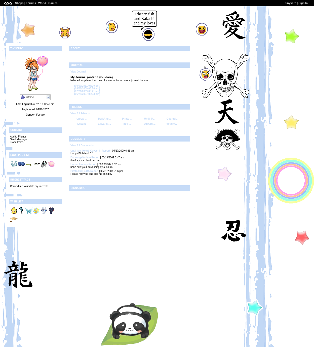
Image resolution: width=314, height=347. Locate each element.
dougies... (172, 123)
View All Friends (80, 113)
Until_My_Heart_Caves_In (85, 150)
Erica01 (81, 123)
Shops (19, 3)
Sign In (303, 3)
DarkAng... (104, 118)
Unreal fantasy (79, 164)
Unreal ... (81, 118)
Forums (31, 3)
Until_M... (149, 118)
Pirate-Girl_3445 (80, 171)
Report (106, 150)
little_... (127, 123)
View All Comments (82, 145)
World (42, 3)
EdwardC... (104, 123)
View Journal (78, 71)
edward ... (149, 123)
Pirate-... (127, 118)
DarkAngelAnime (80, 157)
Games (53, 3)
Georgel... (172, 118)
